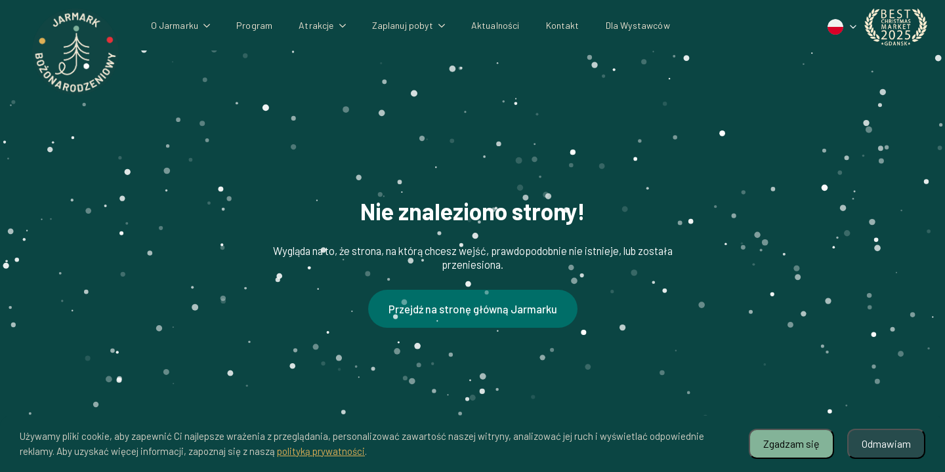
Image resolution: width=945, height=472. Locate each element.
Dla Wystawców (638, 25)
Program (254, 25)
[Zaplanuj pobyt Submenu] (445, 25)
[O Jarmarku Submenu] (210, 25)
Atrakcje (316, 25)
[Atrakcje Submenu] (346, 25)
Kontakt (562, 25)
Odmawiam (886, 443)
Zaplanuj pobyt (402, 25)
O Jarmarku (175, 25)
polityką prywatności (321, 451)
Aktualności (495, 25)
